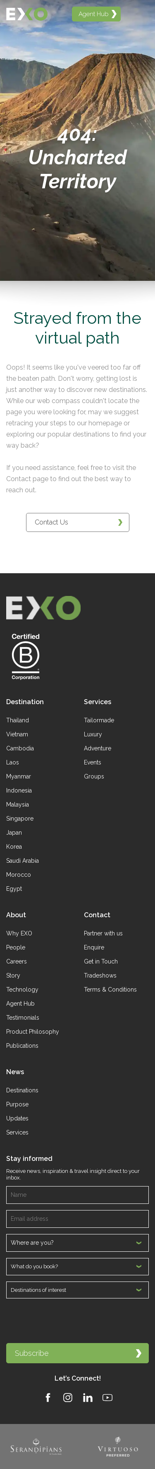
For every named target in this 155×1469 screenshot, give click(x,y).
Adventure (97, 748)
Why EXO (19, 933)
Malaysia (17, 804)
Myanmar (18, 776)
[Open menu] (139, 14)
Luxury (93, 734)
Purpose (17, 1104)
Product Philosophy (32, 1031)
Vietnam (17, 734)
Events (92, 762)
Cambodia (20, 748)
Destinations (22, 1090)
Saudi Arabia (22, 860)
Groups (94, 776)
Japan (14, 832)
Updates (17, 1118)
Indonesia (19, 790)
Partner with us (103, 933)
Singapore (19, 818)
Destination (25, 702)
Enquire (94, 947)
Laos (12, 762)
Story (13, 975)
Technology (22, 989)
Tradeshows (100, 975)
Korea (14, 846)
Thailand (17, 720)
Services (97, 702)
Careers (16, 961)
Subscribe (78, 1353)
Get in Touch (101, 961)
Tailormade (99, 720)
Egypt (14, 888)
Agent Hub (20, 1003)
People (15, 947)
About (16, 915)
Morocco (18, 874)
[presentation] (69, 1321)
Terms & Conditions (110, 989)
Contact (97, 915)
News (15, 1072)
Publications (22, 1045)
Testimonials (22, 1017)
